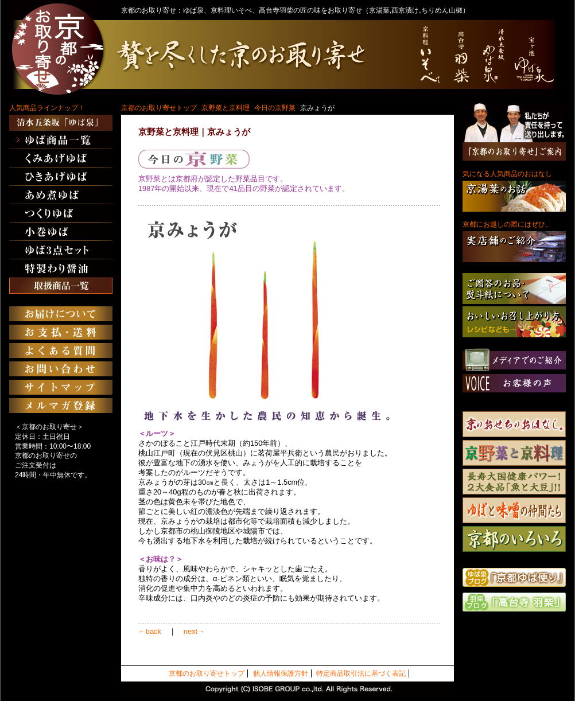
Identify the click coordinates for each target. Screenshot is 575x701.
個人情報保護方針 (280, 673)
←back (149, 631)
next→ (194, 631)
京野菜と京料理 (225, 108)
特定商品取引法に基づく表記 (361, 673)
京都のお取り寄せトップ (159, 108)
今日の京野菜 (275, 108)
